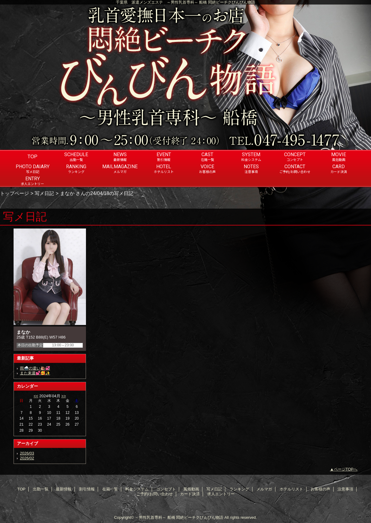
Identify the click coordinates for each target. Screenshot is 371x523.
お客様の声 (320, 489)
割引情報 (87, 489)
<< (35, 396)
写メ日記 (44, 193)
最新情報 (63, 489)
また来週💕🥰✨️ (35, 373)
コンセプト (166, 489)
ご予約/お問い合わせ (154, 494)
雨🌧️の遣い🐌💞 (35, 368)
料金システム (137, 489)
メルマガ (264, 489)
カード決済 (190, 494)
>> (63, 396)
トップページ (14, 193)
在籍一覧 (110, 489)
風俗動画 (191, 489)
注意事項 (345, 489)
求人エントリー (221, 494)
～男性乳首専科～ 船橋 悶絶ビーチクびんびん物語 (179, 517)
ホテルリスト (291, 489)
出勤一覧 (41, 489)
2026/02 (27, 458)
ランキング (239, 489)
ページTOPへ (346, 469)
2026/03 (27, 453)
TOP (32, 156)
